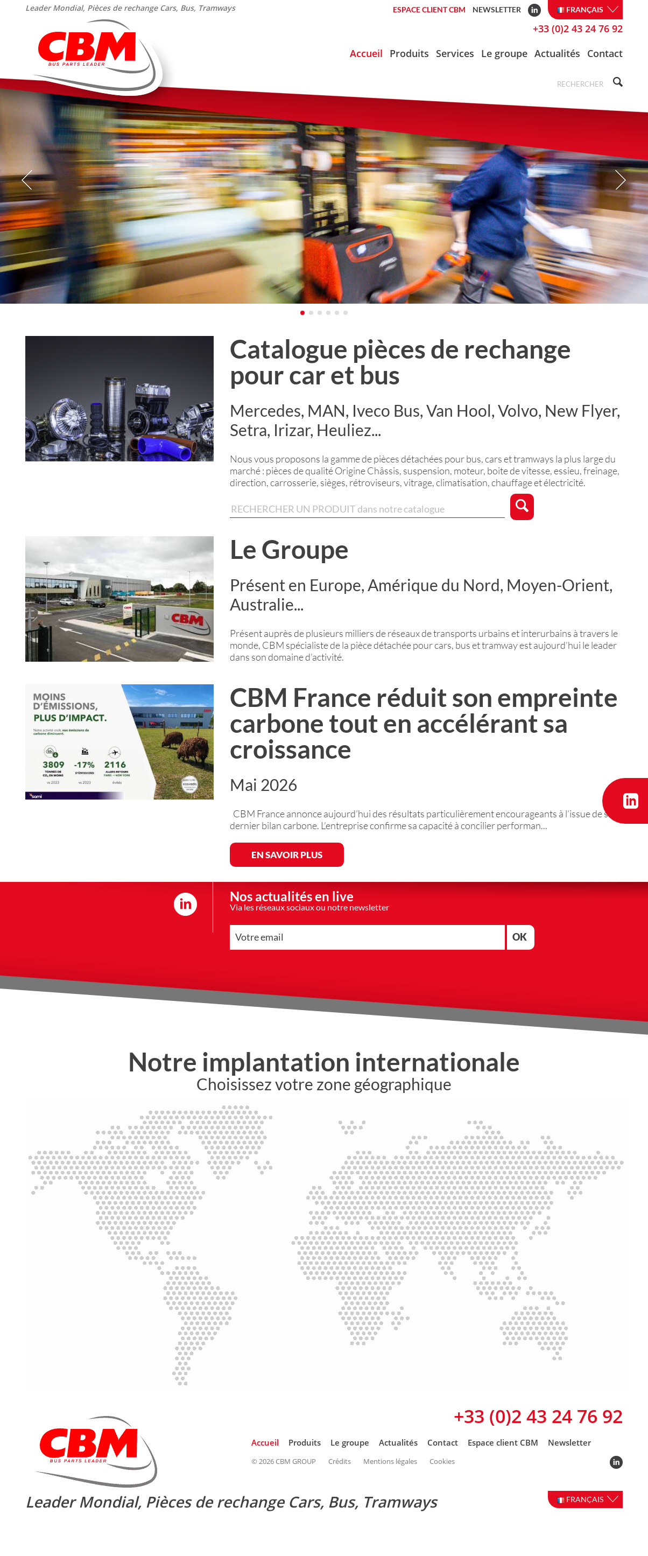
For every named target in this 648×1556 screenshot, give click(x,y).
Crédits (339, 1478)
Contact (605, 53)
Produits (409, 53)
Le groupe (504, 53)
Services (455, 53)
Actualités (557, 53)
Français (587, 10)
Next (620, 197)
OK (519, 954)
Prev (27, 197)
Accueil (366, 53)
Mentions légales (390, 1478)
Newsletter (497, 9)
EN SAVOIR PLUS (286, 872)
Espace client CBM (429, 9)
